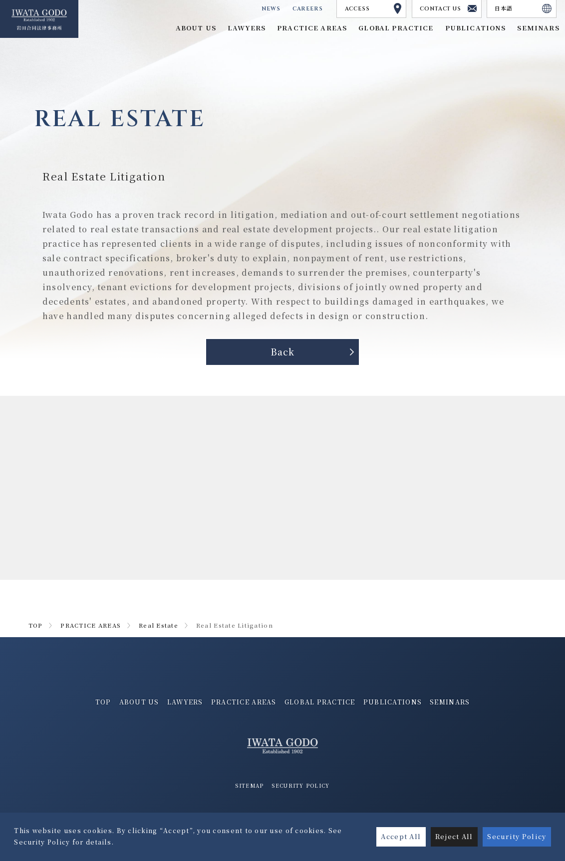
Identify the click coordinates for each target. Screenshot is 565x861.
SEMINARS (450, 702)
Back (282, 351)
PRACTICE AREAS (90, 626)
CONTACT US (448, 8)
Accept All (401, 836)
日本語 (523, 8)
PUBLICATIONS (392, 702)
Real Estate (158, 626)
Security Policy (516, 836)
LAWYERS (185, 702)
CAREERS (307, 8)
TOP (35, 626)
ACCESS (373, 8)
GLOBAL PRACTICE (395, 27)
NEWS (269, 8)
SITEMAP (249, 786)
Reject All (454, 836)
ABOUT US (139, 702)
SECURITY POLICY (300, 786)
